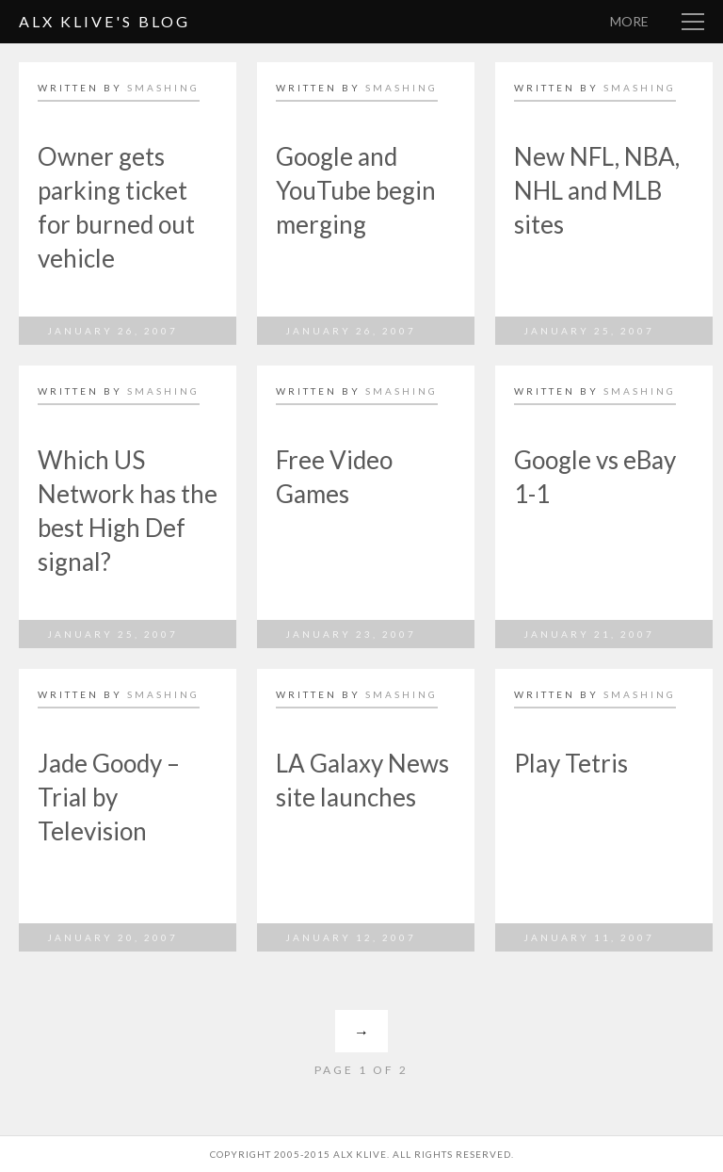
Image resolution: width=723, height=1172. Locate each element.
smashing (163, 87)
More (629, 21)
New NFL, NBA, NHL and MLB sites (597, 190)
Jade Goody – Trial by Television (109, 797)
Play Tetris (571, 763)
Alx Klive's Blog (104, 21)
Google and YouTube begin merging (356, 190)
